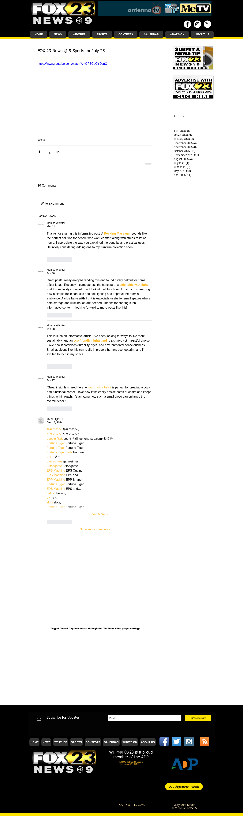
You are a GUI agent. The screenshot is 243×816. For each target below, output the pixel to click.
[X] (207, 24)
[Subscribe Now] (198, 718)
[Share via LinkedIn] (58, 152)
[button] (57, 34)
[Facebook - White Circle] (187, 24)
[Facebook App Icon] (164, 741)
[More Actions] (150, 224)
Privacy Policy (125, 805)
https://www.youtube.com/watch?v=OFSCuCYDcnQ (72, 63)
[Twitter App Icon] (176, 741)
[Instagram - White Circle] (197, 24)
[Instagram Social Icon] (189, 741)
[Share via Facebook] (39, 152)
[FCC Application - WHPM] (184, 786)
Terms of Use (139, 805)
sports (41, 139)
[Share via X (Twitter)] (48, 152)
